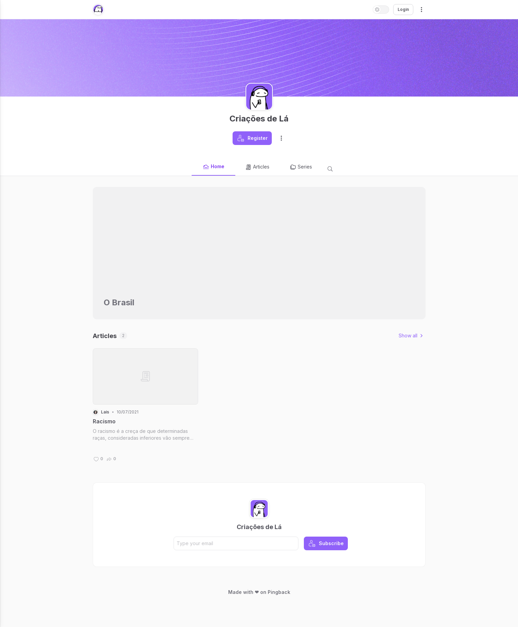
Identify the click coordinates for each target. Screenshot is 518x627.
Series (301, 167)
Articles (257, 167)
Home (213, 167)
